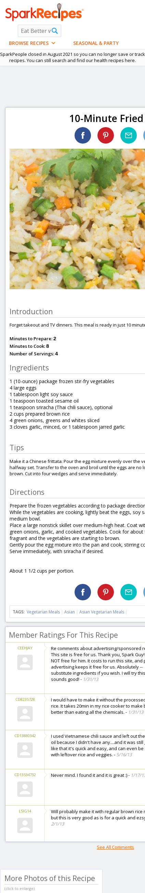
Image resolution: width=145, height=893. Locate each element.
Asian (69, 612)
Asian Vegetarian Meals (101, 612)
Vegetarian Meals (43, 612)
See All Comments (115, 847)
